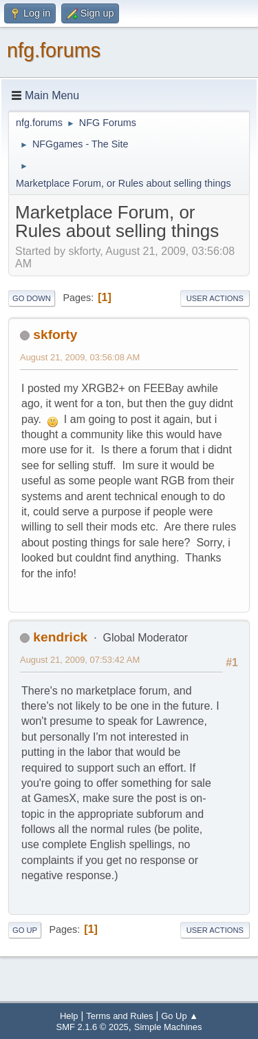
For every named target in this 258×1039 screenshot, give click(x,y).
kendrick (60, 637)
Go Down (31, 298)
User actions (215, 298)
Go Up (24, 930)
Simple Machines (168, 1027)
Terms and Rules (119, 1016)
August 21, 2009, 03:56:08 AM (80, 357)
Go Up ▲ (179, 1016)
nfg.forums (53, 50)
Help (69, 1016)
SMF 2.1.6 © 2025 (92, 1027)
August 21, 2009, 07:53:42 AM (80, 660)
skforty (55, 334)
